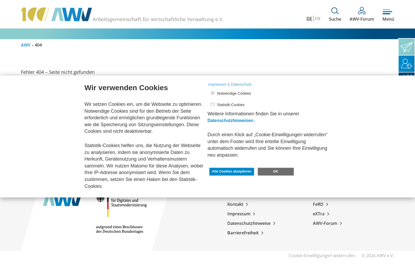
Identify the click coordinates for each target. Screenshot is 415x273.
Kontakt (238, 204)
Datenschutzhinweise (252, 223)
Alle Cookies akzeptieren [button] (231, 172)
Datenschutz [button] (241, 84)
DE (309, 18)
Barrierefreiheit (246, 233)
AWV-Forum (328, 223)
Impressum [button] (217, 84)
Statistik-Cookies (231, 105)
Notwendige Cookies (234, 94)
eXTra (322, 214)
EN (318, 18)
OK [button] (275, 172)
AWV (25, 45)
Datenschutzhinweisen (230, 121)
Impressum (242, 214)
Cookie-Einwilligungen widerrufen (322, 255)
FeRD (321, 204)
